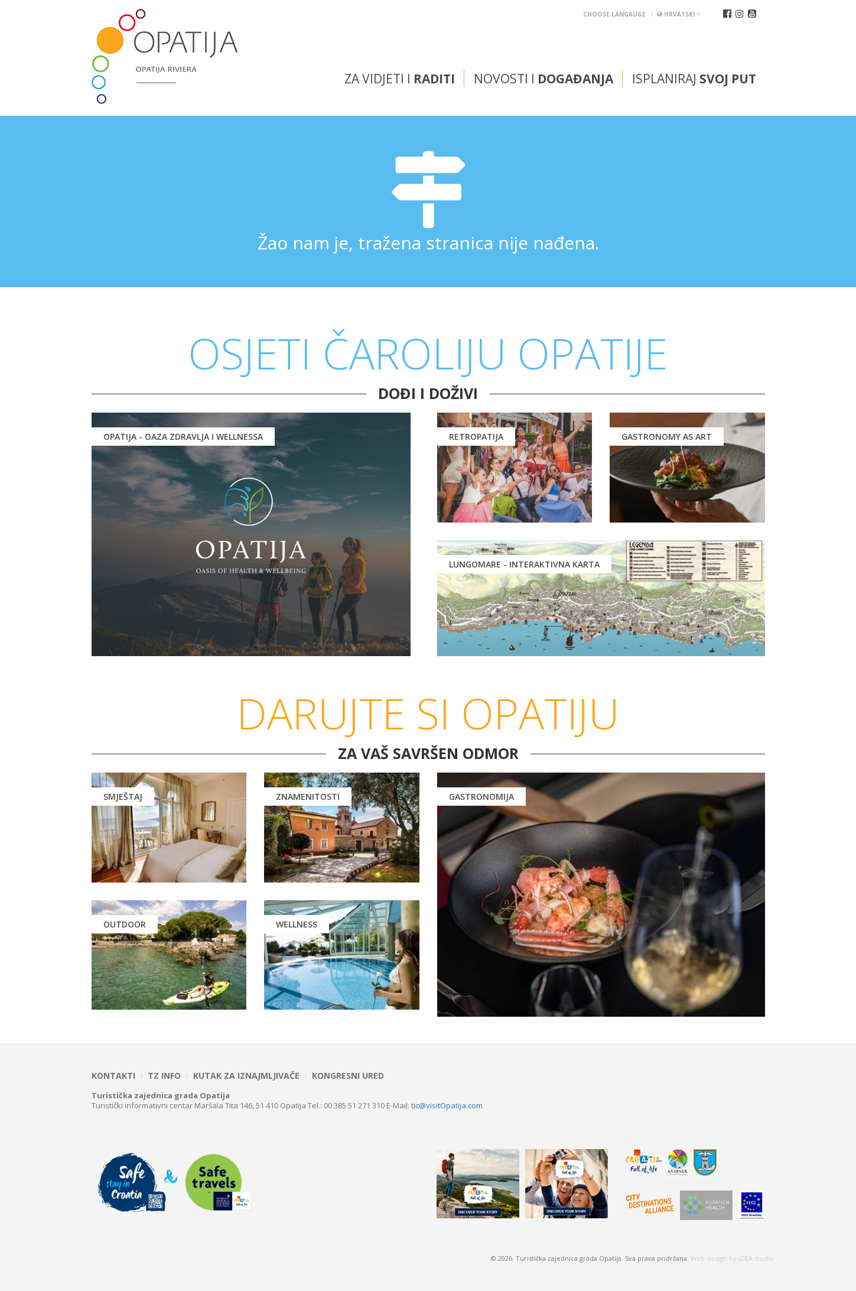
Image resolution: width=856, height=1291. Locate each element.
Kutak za (246, 1076)
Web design (709, 1258)
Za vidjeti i (399, 78)
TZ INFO (164, 1076)
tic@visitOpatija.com (447, 1105)
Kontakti (113, 1076)
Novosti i (543, 78)
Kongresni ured (348, 1076)
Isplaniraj (694, 78)
